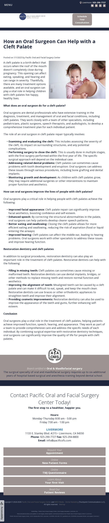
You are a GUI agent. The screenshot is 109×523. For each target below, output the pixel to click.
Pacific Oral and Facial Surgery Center (36, 502)
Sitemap (62, 504)
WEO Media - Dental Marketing (66, 502)
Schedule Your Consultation (82, 19)
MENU (8, 5)
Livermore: (93, 2)
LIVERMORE (54, 429)
